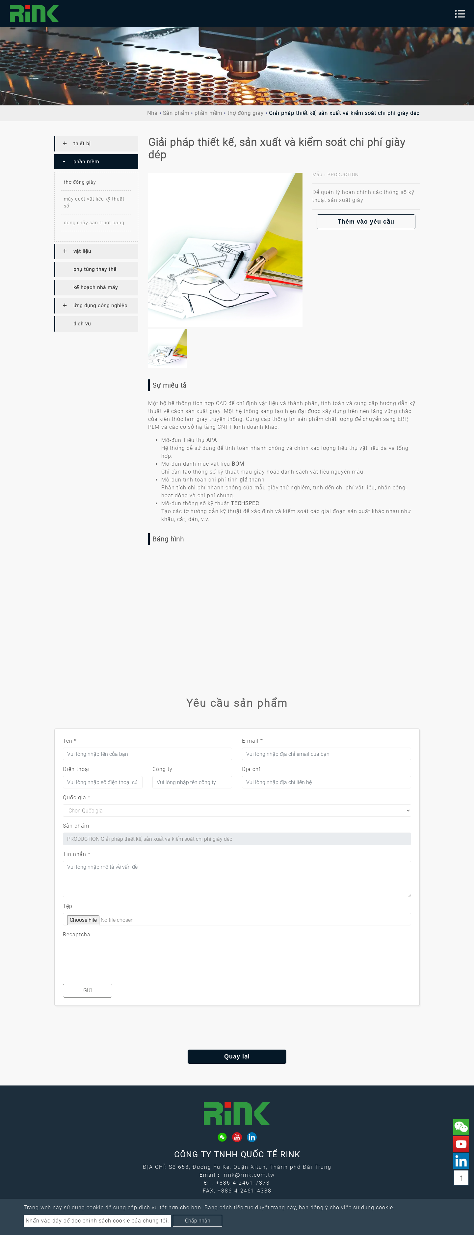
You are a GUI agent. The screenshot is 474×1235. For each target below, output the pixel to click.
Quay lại (237, 1056)
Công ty (162, 769)
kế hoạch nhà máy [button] (95, 287)
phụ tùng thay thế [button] (95, 269)
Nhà (152, 113)
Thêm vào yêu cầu (366, 221)
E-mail (252, 741)
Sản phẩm (176, 113)
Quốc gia (77, 797)
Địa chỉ (251, 769)
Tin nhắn (77, 854)
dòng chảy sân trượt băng (94, 222)
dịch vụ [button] (82, 324)
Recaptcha (77, 934)
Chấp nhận (197, 1221)
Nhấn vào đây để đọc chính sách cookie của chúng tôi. (97, 1221)
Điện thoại (76, 769)
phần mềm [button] (86, 162)
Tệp (67, 906)
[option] (225, 250)
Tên (70, 741)
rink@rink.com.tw (249, 1175)
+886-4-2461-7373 (243, 1183)
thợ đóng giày (245, 113)
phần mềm (208, 113)
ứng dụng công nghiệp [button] (100, 306)
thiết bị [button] (82, 144)
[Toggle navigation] (460, 13)
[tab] (96, 143)
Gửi (87, 990)
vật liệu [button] (82, 251)
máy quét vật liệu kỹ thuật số (94, 202)
